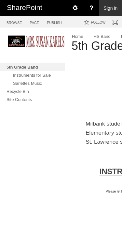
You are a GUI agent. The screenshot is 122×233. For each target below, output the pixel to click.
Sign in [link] (111, 8)
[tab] (14, 21)
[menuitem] (75, 8)
